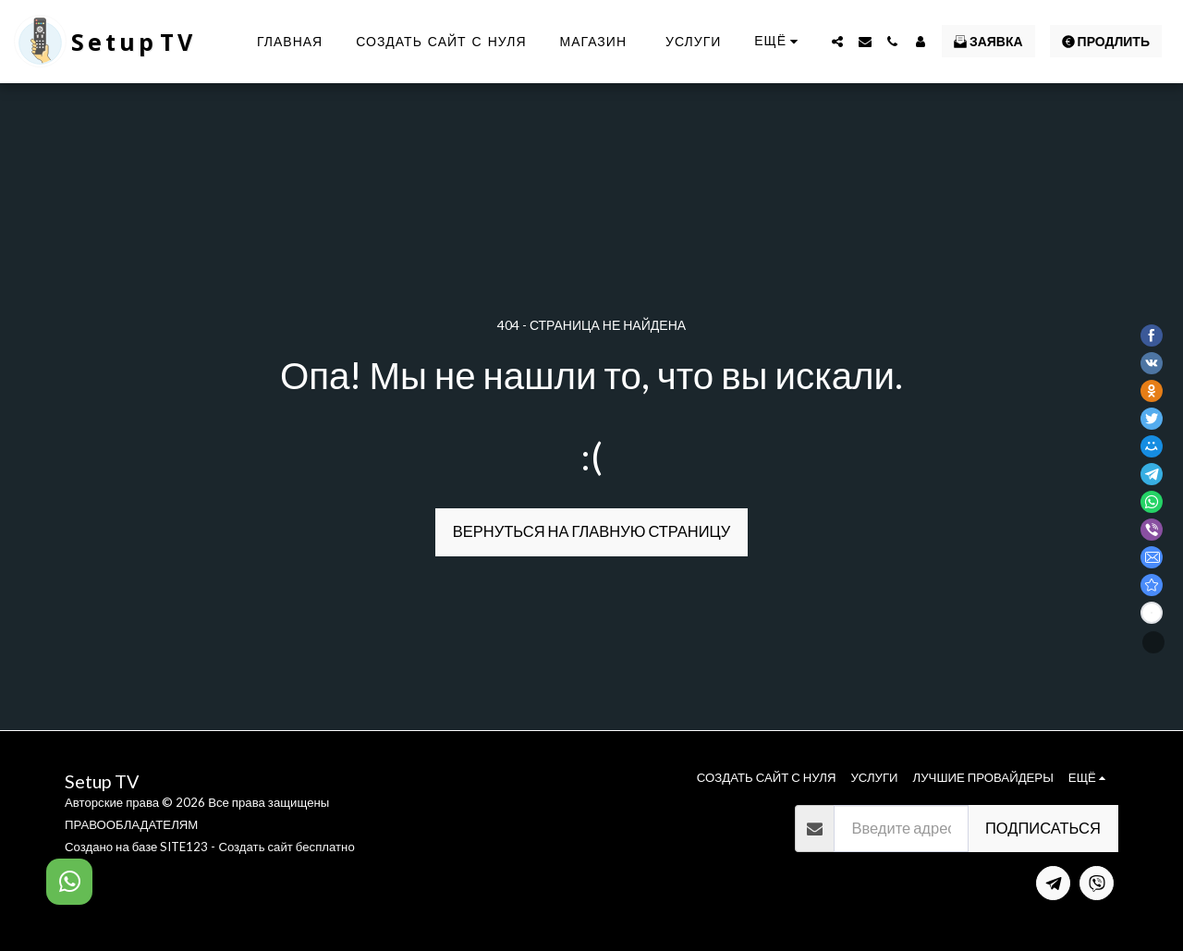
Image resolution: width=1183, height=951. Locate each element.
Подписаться (1043, 828)
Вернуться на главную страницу (591, 531)
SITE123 (184, 846)
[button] (837, 41)
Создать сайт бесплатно (286, 846)
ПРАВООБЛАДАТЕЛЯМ (131, 824)
